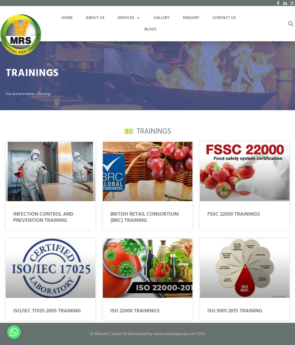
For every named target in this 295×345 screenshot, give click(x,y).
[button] (290, 23)
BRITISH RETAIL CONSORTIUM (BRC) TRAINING (144, 217)
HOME (67, 18)
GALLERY (162, 18)
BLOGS (150, 29)
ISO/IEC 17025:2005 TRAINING (47, 311)
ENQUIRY (191, 18)
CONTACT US (224, 18)
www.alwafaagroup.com (174, 334)
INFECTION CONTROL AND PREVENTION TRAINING (43, 217)
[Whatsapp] (14, 332)
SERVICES (129, 17)
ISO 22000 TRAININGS (135, 311)
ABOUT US (95, 18)
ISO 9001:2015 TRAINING (234, 311)
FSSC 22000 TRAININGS (233, 214)
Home (29, 94)
